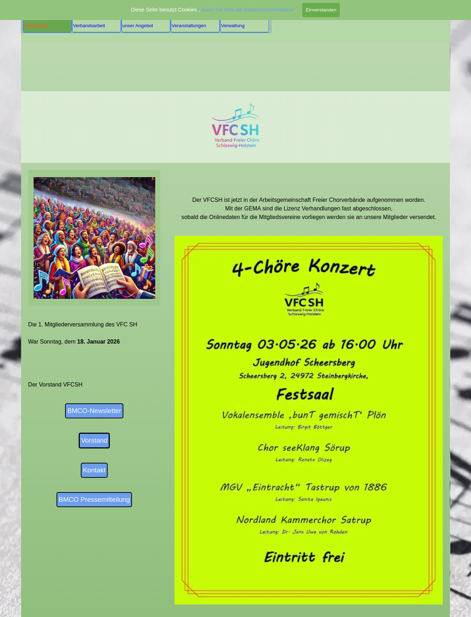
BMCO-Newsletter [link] (94, 410)
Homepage (36, 25)
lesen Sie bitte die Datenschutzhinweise (247, 10)
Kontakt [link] (94, 470)
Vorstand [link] (94, 440)
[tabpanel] (309, 196)
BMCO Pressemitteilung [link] (94, 499)
